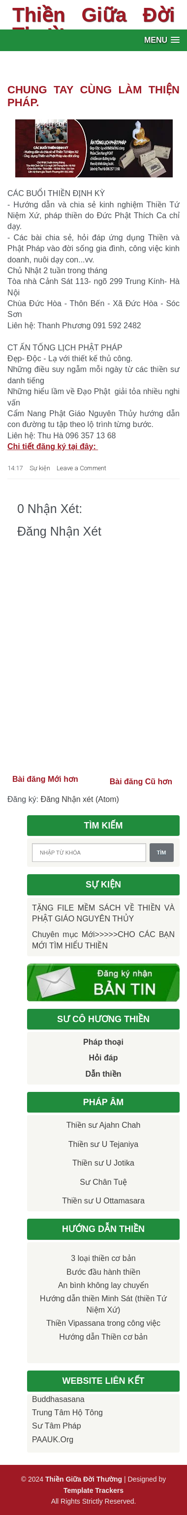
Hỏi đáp (103, 1058)
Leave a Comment (81, 468)
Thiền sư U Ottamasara (103, 1201)
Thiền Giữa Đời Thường (93, 24)
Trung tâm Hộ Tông (67, 1412)
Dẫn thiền (103, 1074)
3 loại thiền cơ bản (103, 1258)
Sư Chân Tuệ (103, 1182)
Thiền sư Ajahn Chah (103, 1125)
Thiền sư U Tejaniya (103, 1144)
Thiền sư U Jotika (103, 1163)
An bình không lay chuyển (103, 1285)
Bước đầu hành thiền (103, 1272)
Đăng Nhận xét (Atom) (80, 799)
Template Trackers (93, 1490)
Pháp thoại (103, 1042)
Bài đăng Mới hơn (45, 779)
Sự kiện (40, 468)
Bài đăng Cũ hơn (141, 781)
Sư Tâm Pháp (56, 1426)
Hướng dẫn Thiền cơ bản (103, 1337)
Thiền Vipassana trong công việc (103, 1323)
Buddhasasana (58, 1399)
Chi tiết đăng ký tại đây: (52, 446)
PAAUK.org (52, 1439)
